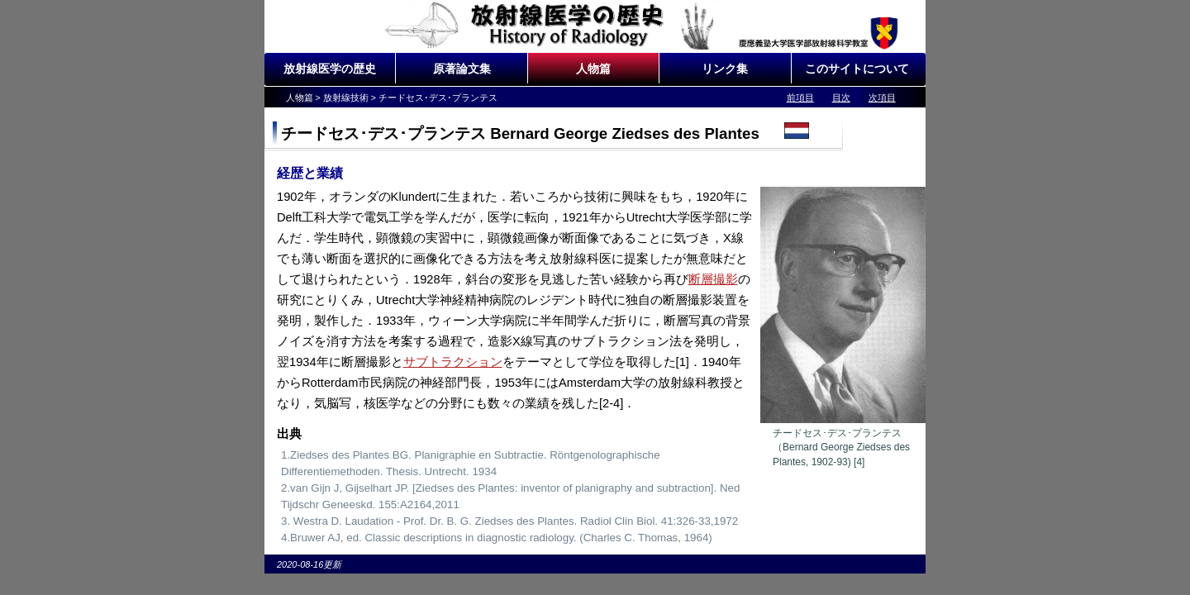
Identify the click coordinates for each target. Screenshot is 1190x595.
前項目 (800, 97)
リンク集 (725, 68)
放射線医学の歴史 (329, 68)
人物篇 (593, 68)
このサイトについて (857, 68)
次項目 (882, 97)
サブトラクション (452, 362)
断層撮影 (713, 279)
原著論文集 (462, 68)
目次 (841, 97)
